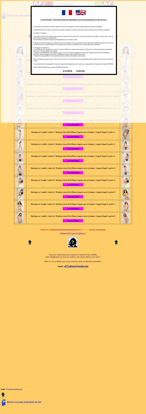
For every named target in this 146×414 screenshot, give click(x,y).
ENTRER (67, 71)
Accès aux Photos (73, 125)
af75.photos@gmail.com (76, 266)
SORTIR (80, 71)
